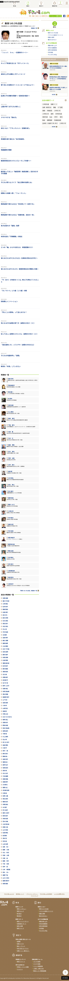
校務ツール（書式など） (23, 951)
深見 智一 (6, 847)
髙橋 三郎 (5, 827)
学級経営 (49, 110)
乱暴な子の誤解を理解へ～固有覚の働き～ (15, 96)
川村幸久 (5, 785)
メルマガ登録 (36, 961)
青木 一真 (5, 751)
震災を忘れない (52, 40)
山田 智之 (5, 708)
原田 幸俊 (5, 725)
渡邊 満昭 (11, 445)
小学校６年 (45, 114)
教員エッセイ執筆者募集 (39, 971)
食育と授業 (20, 926)
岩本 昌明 (5, 652)
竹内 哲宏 (10, 531)
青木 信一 (6, 872)
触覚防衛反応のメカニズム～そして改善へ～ (16, 161)
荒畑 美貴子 (11, 385)
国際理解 (49, 120)
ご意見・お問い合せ (38, 968)
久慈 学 (5, 748)
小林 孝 (5, 705)
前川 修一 (5, 615)
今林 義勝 (5, 776)
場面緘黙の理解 (6, 150)
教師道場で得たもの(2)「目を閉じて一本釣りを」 (18, 204)
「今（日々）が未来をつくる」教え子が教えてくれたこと (20, 281)
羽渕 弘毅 (10, 405)
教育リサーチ (20, 928)
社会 (51, 117)
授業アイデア (20, 944)
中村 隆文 (10, 518)
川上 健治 (10, 412)
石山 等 (5, 739)
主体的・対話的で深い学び (50, 123)
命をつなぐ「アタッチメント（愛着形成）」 (16, 128)
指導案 (18, 941)
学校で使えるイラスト (23, 948)
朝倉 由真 (10, 551)
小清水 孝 (10, 511)
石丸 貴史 (5, 621)
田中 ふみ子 (6, 686)
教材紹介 (19, 916)
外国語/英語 (57, 120)
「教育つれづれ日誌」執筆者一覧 (28, 590)
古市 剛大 (11, 465)
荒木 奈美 (5, 821)
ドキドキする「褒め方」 (9, 117)
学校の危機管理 (52, 48)
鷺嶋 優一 (5, 756)
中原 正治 (5, 714)
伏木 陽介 (10, 564)
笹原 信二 (5, 787)
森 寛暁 (5, 835)
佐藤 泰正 (5, 688)
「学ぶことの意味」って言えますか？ (14, 312)
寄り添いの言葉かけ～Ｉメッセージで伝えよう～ (17, 85)
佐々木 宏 (5, 683)
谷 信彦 (5, 807)
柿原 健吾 (5, 883)
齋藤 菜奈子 (6, 881)
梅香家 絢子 (6, 697)
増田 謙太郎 (6, 663)
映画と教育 (51, 37)
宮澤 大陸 (6, 855)
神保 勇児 (11, 418)
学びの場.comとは (9, 894)
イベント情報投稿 (38, 966)
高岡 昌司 (5, 731)
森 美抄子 (5, 680)
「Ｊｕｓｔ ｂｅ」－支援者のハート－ (14, 52)
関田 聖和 (5, 609)
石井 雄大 (10, 557)
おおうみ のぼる (7, 717)
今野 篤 (5, 734)
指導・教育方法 (46, 107)
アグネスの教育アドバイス (55, 35)
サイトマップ (34, 896)
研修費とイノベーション (9, 301)
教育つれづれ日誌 (53, 33)
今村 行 (10, 438)
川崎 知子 (10, 584)
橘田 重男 (5, 643)
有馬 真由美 (6, 691)
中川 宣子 (5, 773)
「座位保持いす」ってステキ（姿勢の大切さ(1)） (18, 345)
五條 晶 (5, 858)
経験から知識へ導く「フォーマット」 (14, 193)
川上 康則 (5, 736)
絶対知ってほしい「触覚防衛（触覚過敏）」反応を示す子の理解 (19, 172)
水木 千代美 (6, 649)
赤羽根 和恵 (6, 790)
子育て (56, 117)
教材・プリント (21, 946)
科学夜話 (50, 52)
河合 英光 (5, 626)
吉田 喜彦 (5, 703)
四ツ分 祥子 (6, 742)
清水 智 (5, 838)
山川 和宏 (5, 830)
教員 (43, 120)
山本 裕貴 (5, 844)
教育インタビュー (21, 909)
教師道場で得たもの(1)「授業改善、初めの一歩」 (18, 215)
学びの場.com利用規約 (46, 894)
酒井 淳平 (10, 379)
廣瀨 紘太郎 (11, 544)
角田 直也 (10, 577)
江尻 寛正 (5, 604)
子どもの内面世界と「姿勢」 (11, 355)
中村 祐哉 (5, 632)
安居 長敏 (5, 598)
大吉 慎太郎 (6, 824)
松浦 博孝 (5, 660)
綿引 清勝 (5, 640)
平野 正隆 (11, 458)
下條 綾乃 (11, 425)
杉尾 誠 (5, 793)
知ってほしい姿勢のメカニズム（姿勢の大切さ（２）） (19, 334)
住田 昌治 (5, 768)
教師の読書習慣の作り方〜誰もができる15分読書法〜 (58, 67)
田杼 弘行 (5, 765)
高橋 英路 (5, 779)
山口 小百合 (6, 878)
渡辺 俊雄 (5, 694)
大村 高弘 (10, 478)
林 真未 (10, 398)
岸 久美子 (5, 810)
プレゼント (20, 969)
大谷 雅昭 (5, 646)
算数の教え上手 (52, 45)
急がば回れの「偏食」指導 (10, 225)
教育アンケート (21, 961)
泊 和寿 (5, 635)
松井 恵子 (5, 606)
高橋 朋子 (5, 782)
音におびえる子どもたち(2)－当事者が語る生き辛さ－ (19, 258)
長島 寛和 (5, 745)
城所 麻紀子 (11, 537)
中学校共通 (58, 114)
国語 (43, 110)
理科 (61, 117)
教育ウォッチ (20, 911)
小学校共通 (45, 104)
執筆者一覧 (34, 28)
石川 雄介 (10, 491)
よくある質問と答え (59, 894)
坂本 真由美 (6, 728)
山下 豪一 (5, 700)
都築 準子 (6, 861)
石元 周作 (11, 451)
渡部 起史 (5, 671)
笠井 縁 (5, 841)
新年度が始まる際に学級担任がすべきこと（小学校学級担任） (58, 78)
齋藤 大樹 (6, 850)
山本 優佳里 (6, 869)
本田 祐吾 (5, 818)
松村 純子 (5, 666)
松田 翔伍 (5, 833)
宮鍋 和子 (5, 722)
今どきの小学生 (52, 54)
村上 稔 (5, 629)
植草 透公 (5, 719)
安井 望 (5, 866)
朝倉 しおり (11, 504)
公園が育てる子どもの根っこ (11, 106)
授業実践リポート (21, 924)
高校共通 (44, 117)
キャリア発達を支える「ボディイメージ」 (15, 63)
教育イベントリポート (23, 921)
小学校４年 (63, 123)
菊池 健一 (10, 392)
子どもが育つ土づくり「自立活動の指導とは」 (17, 182)
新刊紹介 (19, 913)
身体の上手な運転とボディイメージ (13, 74)
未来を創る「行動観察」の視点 (11, 236)
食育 (52, 114)
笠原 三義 (5, 796)
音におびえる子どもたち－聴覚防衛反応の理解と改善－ (20, 269)
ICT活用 (60, 107)
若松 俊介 (5, 623)
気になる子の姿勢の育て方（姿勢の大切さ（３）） (18, 323)
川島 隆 (10, 432)
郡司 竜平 (5, 655)
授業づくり (54, 104)
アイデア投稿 (36, 964)
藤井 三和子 (6, 813)
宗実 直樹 (5, 657)
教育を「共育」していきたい (11, 366)
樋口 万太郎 (6, 601)
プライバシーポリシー (32, 894)
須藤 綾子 (5, 677)
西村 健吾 (5, 669)
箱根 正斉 (10, 524)
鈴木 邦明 (5, 618)
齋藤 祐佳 (10, 498)
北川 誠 (5, 674)
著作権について (20, 894)
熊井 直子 (5, 816)
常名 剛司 (5, 799)
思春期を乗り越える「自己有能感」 (13, 139)
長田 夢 (10, 471)
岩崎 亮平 (5, 759)
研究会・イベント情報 (23, 967)
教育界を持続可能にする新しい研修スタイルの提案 (58, 88)
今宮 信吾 (6, 864)
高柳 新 (5, 711)
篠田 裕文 (5, 802)
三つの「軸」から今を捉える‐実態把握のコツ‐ (17, 247)
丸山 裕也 (6, 852)
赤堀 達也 (5, 804)
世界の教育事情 (52, 50)
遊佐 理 (5, 770)
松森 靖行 (5, 612)
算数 (54, 107)
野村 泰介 (5, 753)
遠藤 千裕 (5, 875)
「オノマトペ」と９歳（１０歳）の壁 (14, 290)
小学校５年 (57, 110)
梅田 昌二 (5, 762)
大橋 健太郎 (11, 571)
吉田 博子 (5, 638)
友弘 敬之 (11, 485)
